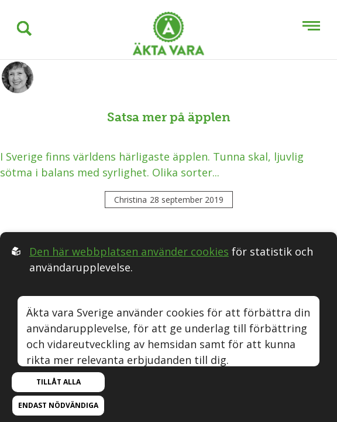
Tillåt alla (58, 382)
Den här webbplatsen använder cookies (129, 251)
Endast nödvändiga (58, 405)
